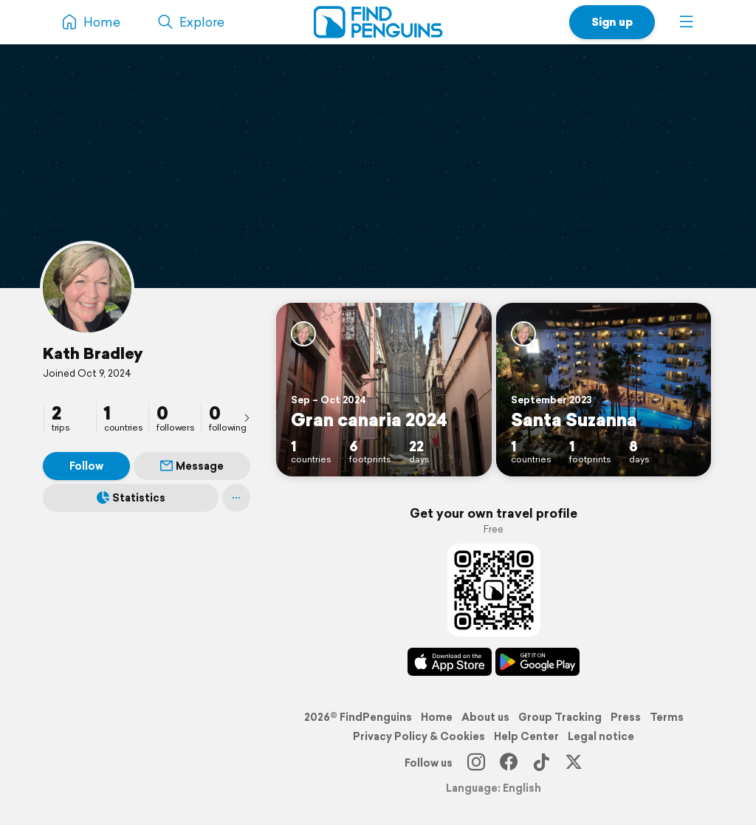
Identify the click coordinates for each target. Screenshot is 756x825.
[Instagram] (476, 763)
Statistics (131, 497)
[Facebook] (509, 763)
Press (626, 717)
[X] (574, 763)
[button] (686, 22)
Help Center (526, 736)
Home (437, 717)
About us (485, 717)
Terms (667, 717)
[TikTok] (541, 763)
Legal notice (601, 736)
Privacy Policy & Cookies (419, 736)
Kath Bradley (92, 353)
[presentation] (246, 417)
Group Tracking (560, 717)
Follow (86, 466)
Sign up (612, 22)
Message (192, 466)
